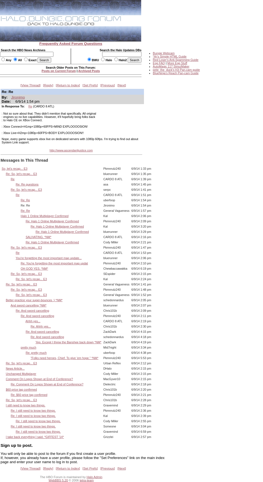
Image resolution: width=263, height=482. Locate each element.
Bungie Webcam (164, 53)
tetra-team (87, 480)
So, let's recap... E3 (14, 168)
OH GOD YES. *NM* (34, 268)
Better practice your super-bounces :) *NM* (34, 300)
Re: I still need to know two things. (33, 410)
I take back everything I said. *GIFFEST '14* (35, 437)
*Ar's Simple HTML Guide (170, 56)
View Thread (30, 85)
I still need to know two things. (25, 405)
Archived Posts (89, 71)
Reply (48, 85)
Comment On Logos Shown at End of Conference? (39, 379)
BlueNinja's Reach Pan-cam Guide (175, 73)
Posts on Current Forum (59, 71)
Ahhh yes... (32, 321)
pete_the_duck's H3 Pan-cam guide (176, 69)
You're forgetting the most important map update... (49, 258)
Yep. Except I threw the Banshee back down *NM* (68, 342)
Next (121, 85)
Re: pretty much (36, 352)
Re (30, 106)
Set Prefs (90, 85)
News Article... (15, 368)
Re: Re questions (27, 184)
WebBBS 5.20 (58, 480)
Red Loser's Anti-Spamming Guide (175, 59)
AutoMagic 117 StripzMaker (171, 66)
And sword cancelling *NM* (29, 305)
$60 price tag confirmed (21, 389)
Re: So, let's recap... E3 (21, 174)
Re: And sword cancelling (32, 310)
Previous (107, 85)
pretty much (28, 347)
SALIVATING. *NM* (38, 237)
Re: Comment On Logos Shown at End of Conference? (47, 384)
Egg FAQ (159, 63)
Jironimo (18, 97)
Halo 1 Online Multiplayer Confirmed (45, 216)
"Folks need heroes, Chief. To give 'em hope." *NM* (65, 358)
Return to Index (68, 85)
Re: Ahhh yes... (41, 326)
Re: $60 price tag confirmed (29, 394)
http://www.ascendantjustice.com (71, 150)
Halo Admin (94, 477)
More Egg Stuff (177, 63)
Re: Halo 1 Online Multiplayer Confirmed (52, 221)
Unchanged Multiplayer (21, 373)
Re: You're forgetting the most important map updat (54, 263)
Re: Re (25, 200)
